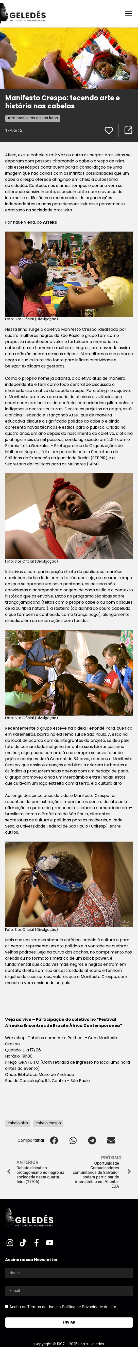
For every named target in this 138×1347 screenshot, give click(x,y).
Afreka (50, 222)
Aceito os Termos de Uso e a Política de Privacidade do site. (63, 1306)
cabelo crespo (48, 1123)
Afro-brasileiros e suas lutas (33, 118)
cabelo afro (18, 1123)
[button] (54, 1140)
